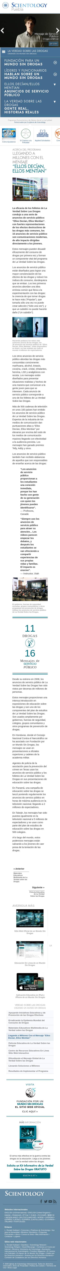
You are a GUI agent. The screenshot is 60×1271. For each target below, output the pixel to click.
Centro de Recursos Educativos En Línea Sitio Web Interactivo (28, 1051)
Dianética (24, 1245)
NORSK (40, 1217)
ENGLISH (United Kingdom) (39, 1213)
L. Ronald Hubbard (12, 1230)
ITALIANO (8, 1222)
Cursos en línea (27, 1234)
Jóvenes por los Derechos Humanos (38, 1255)
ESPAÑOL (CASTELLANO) (33, 1219)
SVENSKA (49, 1217)
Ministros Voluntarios (29, 1232)
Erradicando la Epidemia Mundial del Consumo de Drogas (26, 1021)
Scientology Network (38, 1245)
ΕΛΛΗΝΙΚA (49, 1219)
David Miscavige (28, 1247)
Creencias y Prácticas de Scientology (35, 1230)
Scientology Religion (13, 1247)
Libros (17, 1234)
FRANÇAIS (16, 1215)
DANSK (8, 1215)
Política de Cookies (37, 1266)
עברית (26, 1215)
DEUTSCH (23, 1217)
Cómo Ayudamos (9, 142)
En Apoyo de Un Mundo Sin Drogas (30, 1253)
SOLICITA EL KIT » (30, 1175)
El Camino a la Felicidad (26, 135)
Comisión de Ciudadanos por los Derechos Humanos (25, 1257)
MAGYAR (32, 1217)
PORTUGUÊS (19, 1222)
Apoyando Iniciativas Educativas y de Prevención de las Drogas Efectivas (26, 1014)
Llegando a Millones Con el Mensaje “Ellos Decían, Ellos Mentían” (29, 1036)
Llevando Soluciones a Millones (24, 1066)
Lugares (17, 1236)
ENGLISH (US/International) (16, 1213)
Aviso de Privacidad (20, 1266)
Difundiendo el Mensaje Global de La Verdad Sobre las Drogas (26, 1059)
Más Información (41, 1234)
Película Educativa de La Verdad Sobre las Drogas (29, 1044)
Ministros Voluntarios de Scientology (26, 1249)
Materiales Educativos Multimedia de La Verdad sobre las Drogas (28, 1029)
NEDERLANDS (12, 1217)
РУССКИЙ (42, 1215)
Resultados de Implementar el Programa (28, 1071)
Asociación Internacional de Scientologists (28, 1250)
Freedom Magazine (37, 1251)
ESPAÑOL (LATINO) (13, 1219)
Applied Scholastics (42, 134)
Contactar (8, 1236)
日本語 (33, 1215)
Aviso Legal (12, 1268)
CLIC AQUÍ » (30, 1111)
